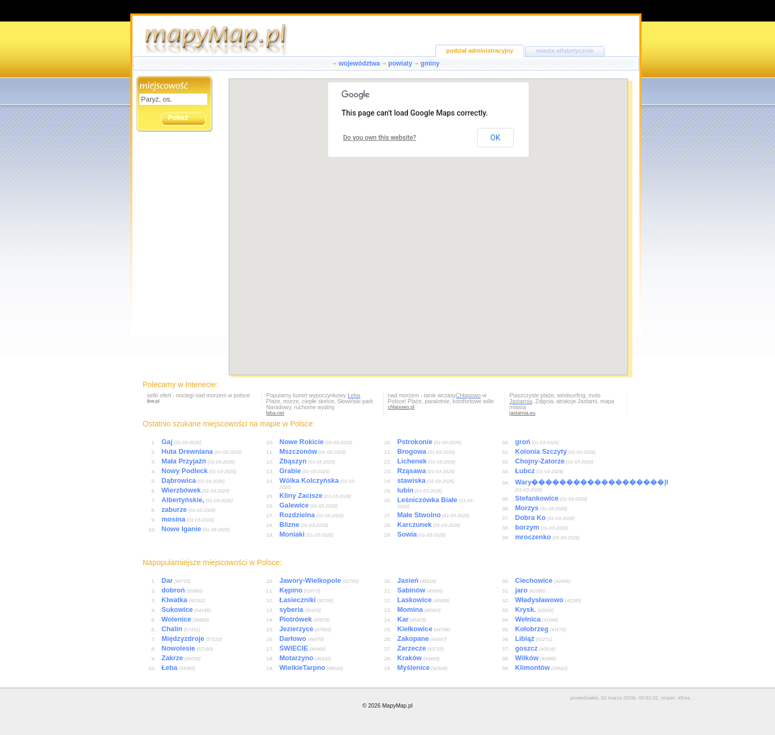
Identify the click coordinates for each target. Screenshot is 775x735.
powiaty (400, 63)
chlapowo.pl (401, 407)
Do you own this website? (380, 137)
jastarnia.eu (523, 413)
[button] (411, 284)
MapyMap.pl (397, 706)
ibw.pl (153, 401)
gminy (429, 63)
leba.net (275, 413)
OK (495, 137)
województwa (359, 63)
